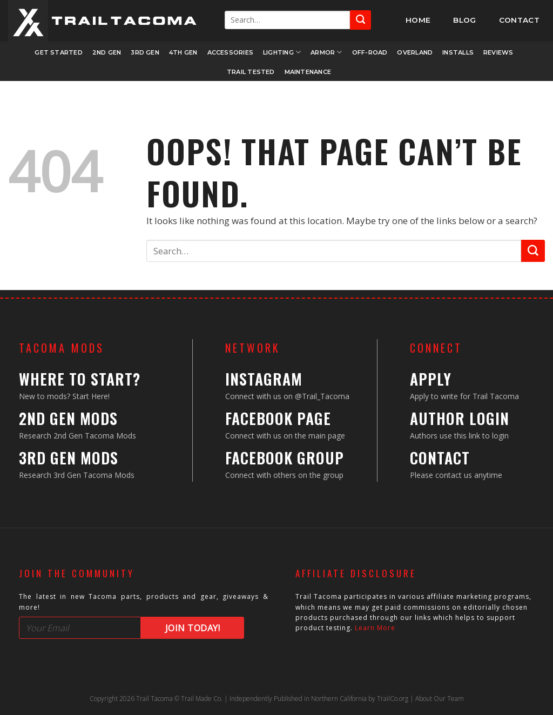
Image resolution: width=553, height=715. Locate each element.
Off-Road (370, 52)
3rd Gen (145, 52)
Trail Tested (251, 72)
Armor (326, 52)
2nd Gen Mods (68, 418)
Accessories (230, 52)
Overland (415, 52)
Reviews (498, 52)
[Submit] (360, 19)
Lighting (282, 52)
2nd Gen (107, 52)
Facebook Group (284, 458)
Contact (440, 458)
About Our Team (439, 698)
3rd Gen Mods (68, 458)
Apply (430, 379)
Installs (458, 52)
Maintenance (308, 72)
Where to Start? (79, 379)
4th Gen (183, 52)
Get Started (58, 52)
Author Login (459, 418)
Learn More (375, 627)
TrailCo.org (392, 698)
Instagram (263, 379)
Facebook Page (278, 418)
